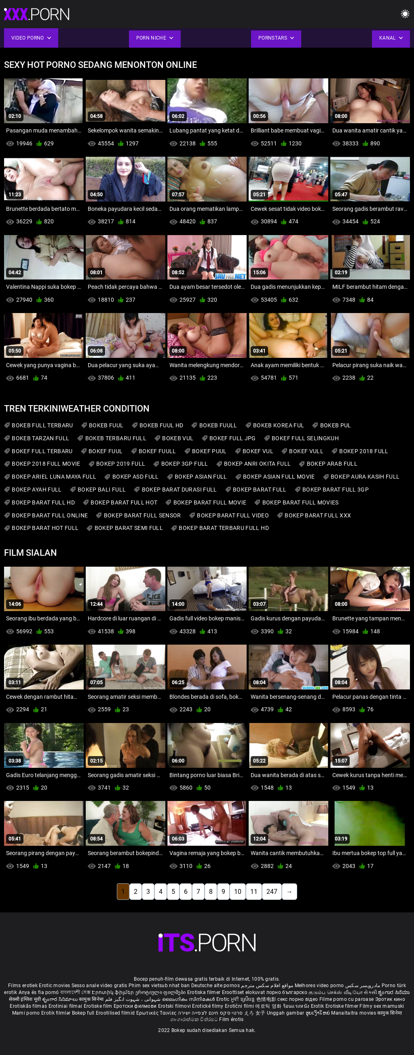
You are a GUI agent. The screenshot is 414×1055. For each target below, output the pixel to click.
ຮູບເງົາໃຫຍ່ (319, 1013)
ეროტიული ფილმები (161, 992)
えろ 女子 (255, 1013)
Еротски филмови (136, 1006)
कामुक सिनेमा (92, 999)
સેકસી (370, 992)
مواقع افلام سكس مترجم (267, 985)
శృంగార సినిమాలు (60, 999)
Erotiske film (99, 1006)
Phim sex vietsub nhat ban (159, 985)
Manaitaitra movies (354, 1013)
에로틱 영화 (269, 1006)
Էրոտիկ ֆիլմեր (113, 992)
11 (254, 891)
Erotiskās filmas (29, 1006)
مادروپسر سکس (362, 985)
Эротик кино (390, 999)
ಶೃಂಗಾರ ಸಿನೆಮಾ (394, 992)
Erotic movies (55, 985)
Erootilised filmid (116, 1013)
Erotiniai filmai (66, 1006)
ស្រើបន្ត (248, 999)
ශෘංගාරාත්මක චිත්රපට (194, 1019)
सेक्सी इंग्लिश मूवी (25, 999)
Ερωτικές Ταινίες (157, 1013)
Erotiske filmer (342, 1006)
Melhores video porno (319, 985)
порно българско (287, 992)
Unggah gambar (286, 1013)
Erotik (318, 1006)
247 (271, 891)
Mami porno (26, 1013)
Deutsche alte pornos (215, 985)
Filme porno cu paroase (346, 999)
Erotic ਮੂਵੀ (228, 999)
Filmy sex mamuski (381, 1006)
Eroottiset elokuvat (244, 992)
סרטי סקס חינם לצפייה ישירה (210, 1013)
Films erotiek (23, 985)
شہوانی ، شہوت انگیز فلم (133, 999)
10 (237, 891)
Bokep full (83, 1013)
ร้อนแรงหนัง (297, 1006)
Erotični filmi (240, 1006)
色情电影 (267, 999)
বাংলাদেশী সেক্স (75, 992)
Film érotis (231, 1019)
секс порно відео (297, 999)
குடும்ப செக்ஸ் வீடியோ (335, 992)
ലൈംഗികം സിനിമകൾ (189, 999)
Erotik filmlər (56, 1013)
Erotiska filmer (204, 992)
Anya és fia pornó (39, 992)
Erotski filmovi (175, 1006)
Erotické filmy (208, 1006)
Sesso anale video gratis (99, 985)
